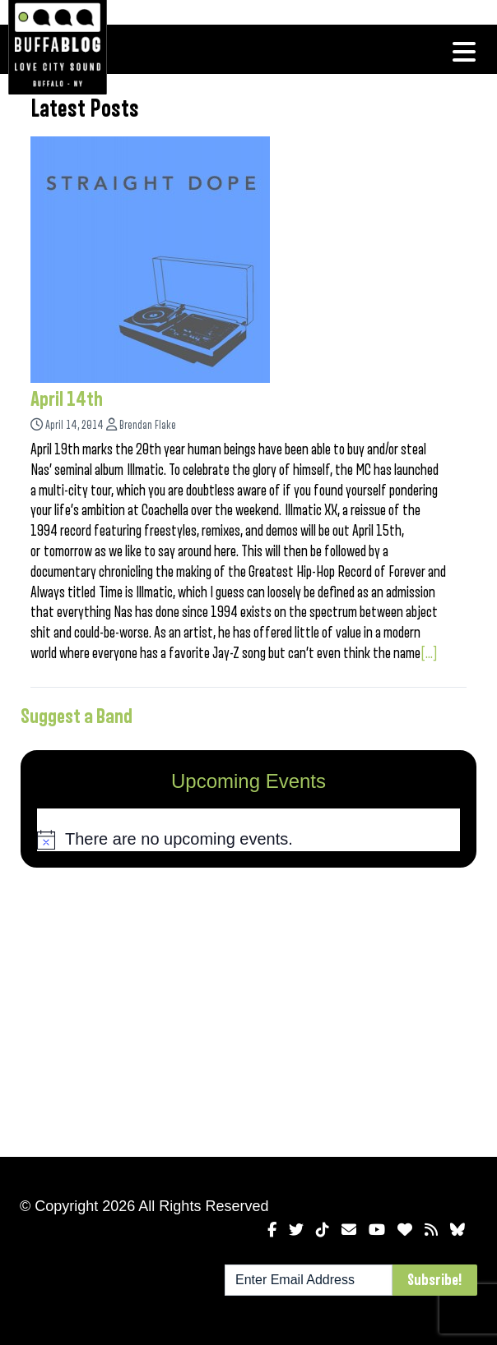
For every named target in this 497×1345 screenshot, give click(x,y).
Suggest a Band (76, 716)
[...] (429, 653)
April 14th (66, 399)
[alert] (248, 839)
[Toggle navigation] (464, 52)
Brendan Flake (147, 425)
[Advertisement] (248, 1009)
